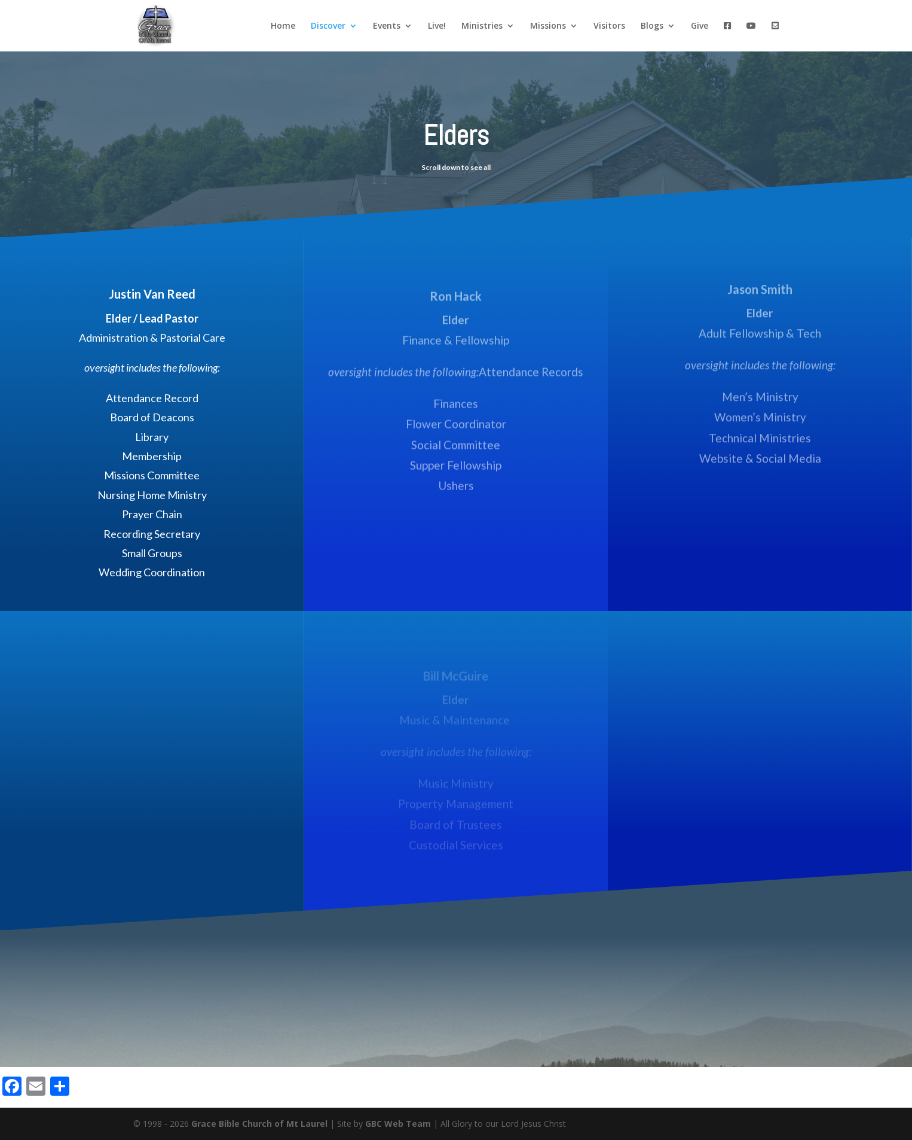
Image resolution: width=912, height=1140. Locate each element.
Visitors (609, 26)
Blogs (652, 26)
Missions (548, 26)
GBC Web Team (398, 1123)
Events (386, 26)
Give (699, 26)
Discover (328, 26)
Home (283, 26)
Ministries (482, 26)
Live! (437, 26)
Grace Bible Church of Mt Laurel (259, 1123)
